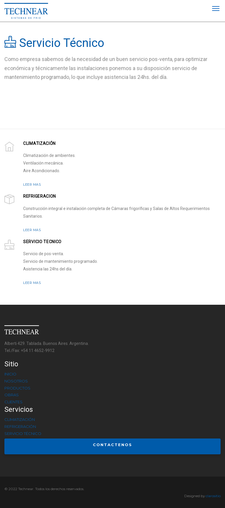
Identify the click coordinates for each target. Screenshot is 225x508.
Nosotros (16, 381)
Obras (11, 394)
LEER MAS (32, 184)
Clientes (13, 401)
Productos (17, 388)
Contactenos (112, 444)
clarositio (213, 496)
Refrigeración (20, 426)
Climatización (19, 419)
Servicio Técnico (22, 433)
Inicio (10, 374)
